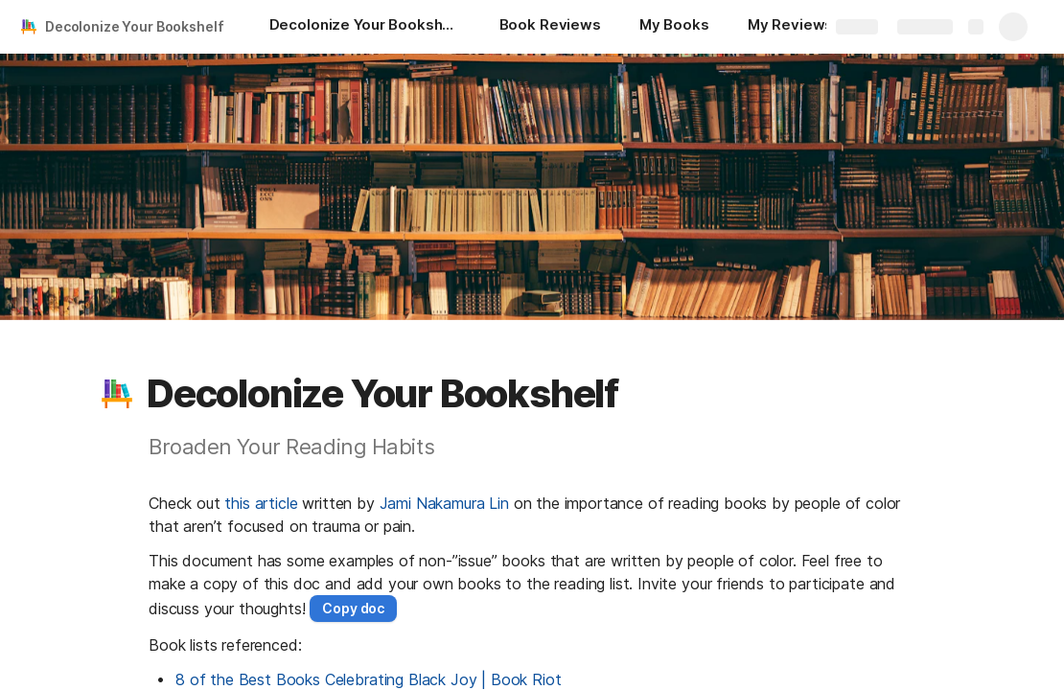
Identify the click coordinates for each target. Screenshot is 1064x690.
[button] (117, 394)
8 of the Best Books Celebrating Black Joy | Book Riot (368, 679)
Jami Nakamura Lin (444, 503)
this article (260, 503)
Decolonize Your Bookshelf (134, 26)
